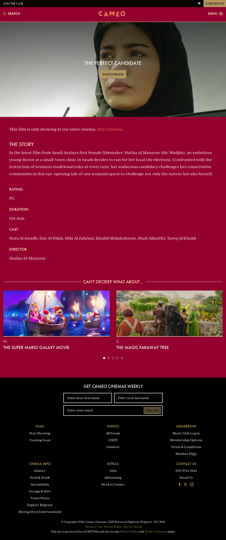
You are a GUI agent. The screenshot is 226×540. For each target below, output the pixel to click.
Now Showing (39, 433)
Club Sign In (215, 4)
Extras (113, 463)
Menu (215, 13)
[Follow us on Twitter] (185, 485)
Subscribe (152, 410)
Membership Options (186, 440)
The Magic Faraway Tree (142, 347)
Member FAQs (186, 454)
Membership (186, 426)
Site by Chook (133, 526)
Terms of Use (93, 526)
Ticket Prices (39, 498)
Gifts (113, 470)
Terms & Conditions (186, 447)
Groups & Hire (40, 491)
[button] (104, 358)
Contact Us (186, 463)
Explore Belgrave (40, 505)
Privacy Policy (113, 526)
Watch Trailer (113, 74)
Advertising (113, 477)
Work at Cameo (113, 484)
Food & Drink (40, 477)
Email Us (186, 477)
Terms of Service (156, 531)
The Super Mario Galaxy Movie (36, 347)
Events (113, 426)
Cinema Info (40, 463)
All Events (113, 433)
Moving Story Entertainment (40, 512)
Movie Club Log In (186, 433)
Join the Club (13, 4)
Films (40, 426)
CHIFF (113, 440)
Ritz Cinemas (109, 129)
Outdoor (113, 447)
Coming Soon (40, 440)
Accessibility (40, 484)
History (39, 470)
